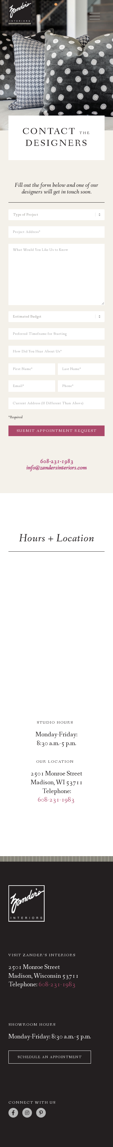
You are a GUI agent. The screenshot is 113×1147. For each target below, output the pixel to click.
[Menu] (91, 17)
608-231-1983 (56, 800)
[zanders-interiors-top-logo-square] (46, 12)
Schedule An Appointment (49, 1057)
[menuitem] (92, 14)
